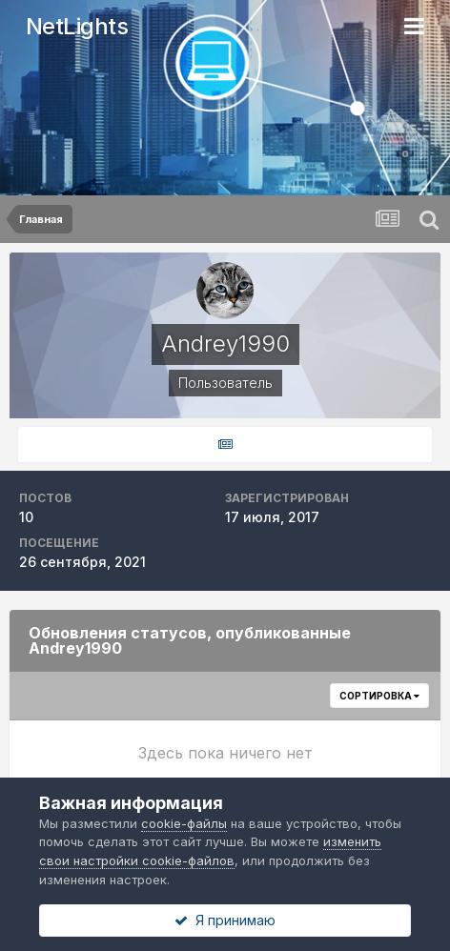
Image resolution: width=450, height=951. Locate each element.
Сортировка (379, 695)
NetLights (77, 26)
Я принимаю (225, 920)
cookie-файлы (184, 823)
